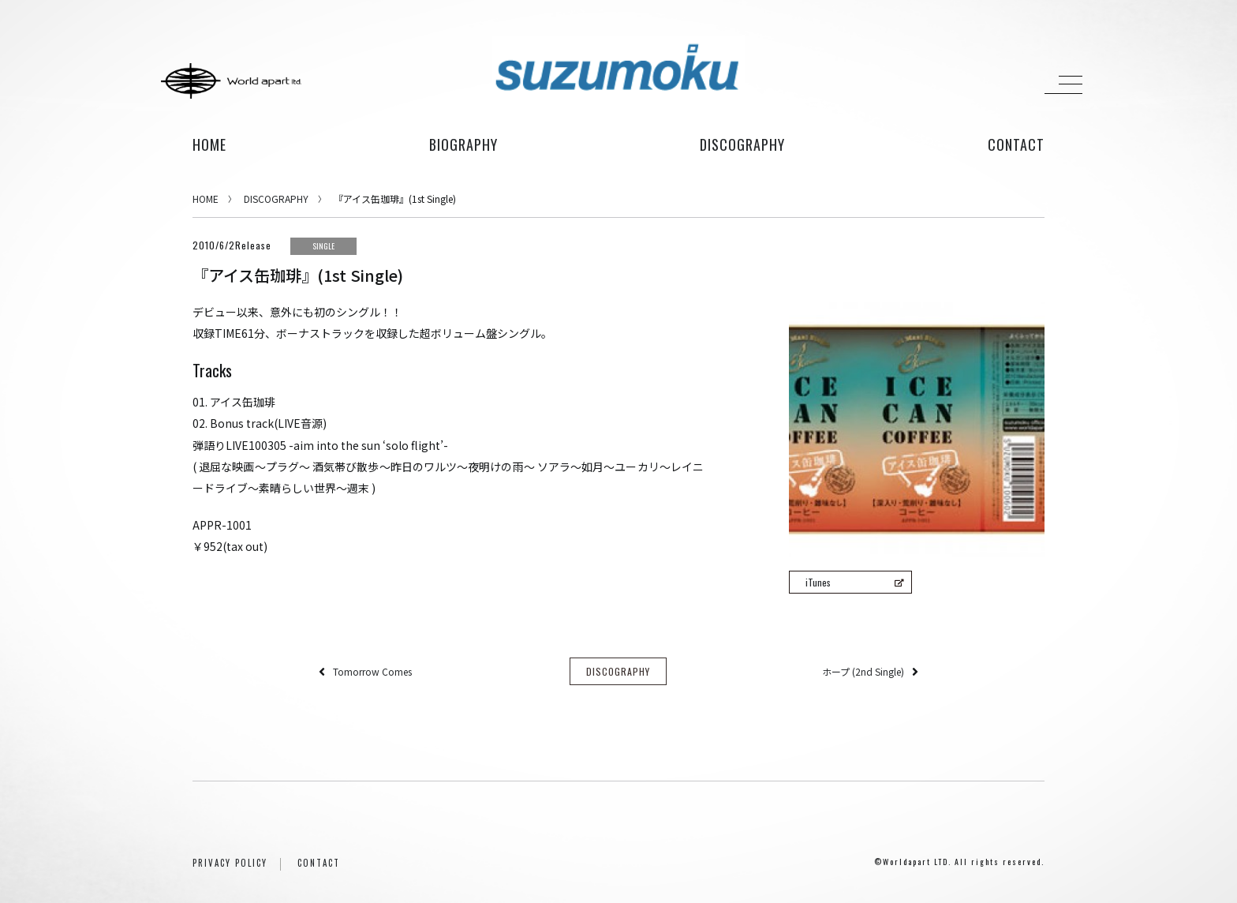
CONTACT (318, 862)
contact (1016, 144)
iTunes (854, 582)
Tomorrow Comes (372, 671)
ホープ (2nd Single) (863, 671)
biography (463, 144)
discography (742, 144)
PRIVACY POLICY (229, 862)
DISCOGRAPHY (276, 198)
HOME (209, 144)
